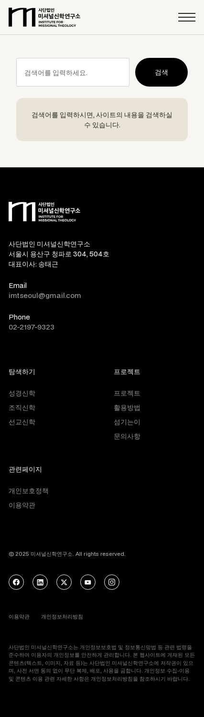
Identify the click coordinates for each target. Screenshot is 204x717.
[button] (186, 17)
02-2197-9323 (31, 326)
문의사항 (127, 436)
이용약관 (22, 504)
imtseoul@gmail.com (45, 295)
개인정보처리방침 (62, 616)
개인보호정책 (29, 490)
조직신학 (22, 407)
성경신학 (22, 392)
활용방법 (127, 407)
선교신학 (22, 421)
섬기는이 (127, 421)
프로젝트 (127, 392)
